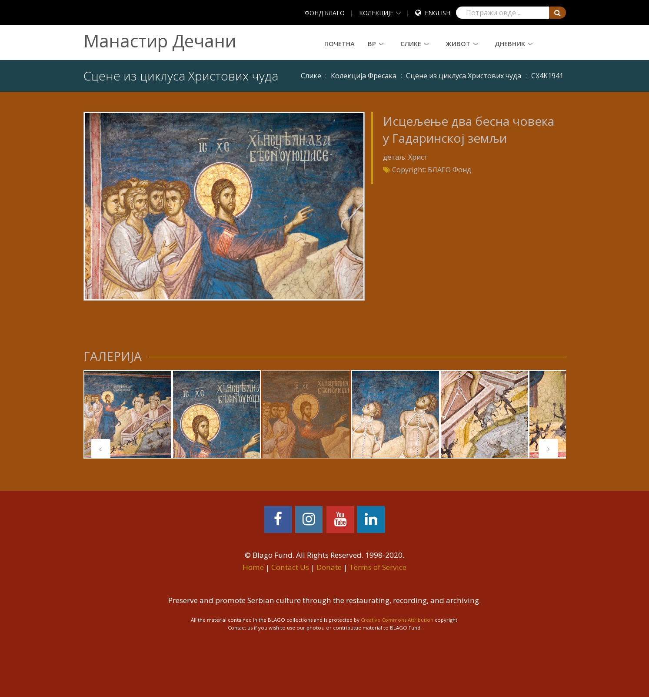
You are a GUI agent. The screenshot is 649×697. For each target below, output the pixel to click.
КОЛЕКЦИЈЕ (376, 13)
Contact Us (290, 567)
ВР (372, 43)
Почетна (339, 43)
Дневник (510, 43)
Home (253, 567)
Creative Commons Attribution (397, 620)
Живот (458, 43)
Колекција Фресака (363, 75)
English (437, 13)
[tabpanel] (127, 414)
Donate (329, 567)
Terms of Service (377, 567)
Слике (410, 43)
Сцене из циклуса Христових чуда (463, 75)
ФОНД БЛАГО (325, 13)
